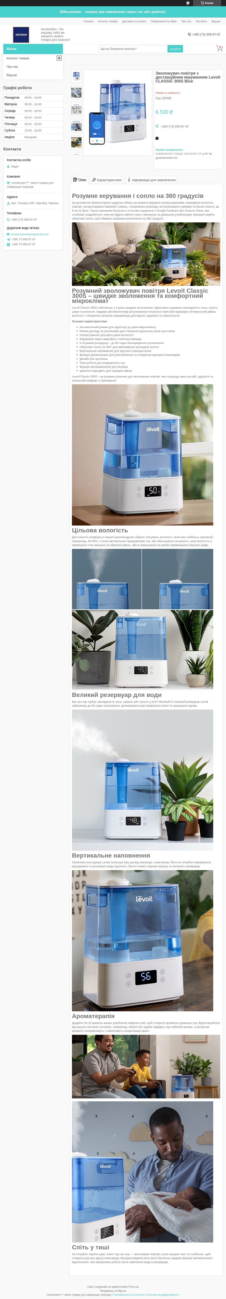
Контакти (201, 21)
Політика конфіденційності (163, 1294)
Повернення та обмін (164, 21)
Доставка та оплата (134, 21)
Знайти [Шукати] (175, 49)
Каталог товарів (108, 21)
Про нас (186, 21)
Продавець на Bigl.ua (113, 1290)
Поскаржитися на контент (128, 1294)
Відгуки (215, 21)
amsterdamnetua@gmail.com (30, 234)
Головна (88, 21)
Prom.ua (134, 1286)
